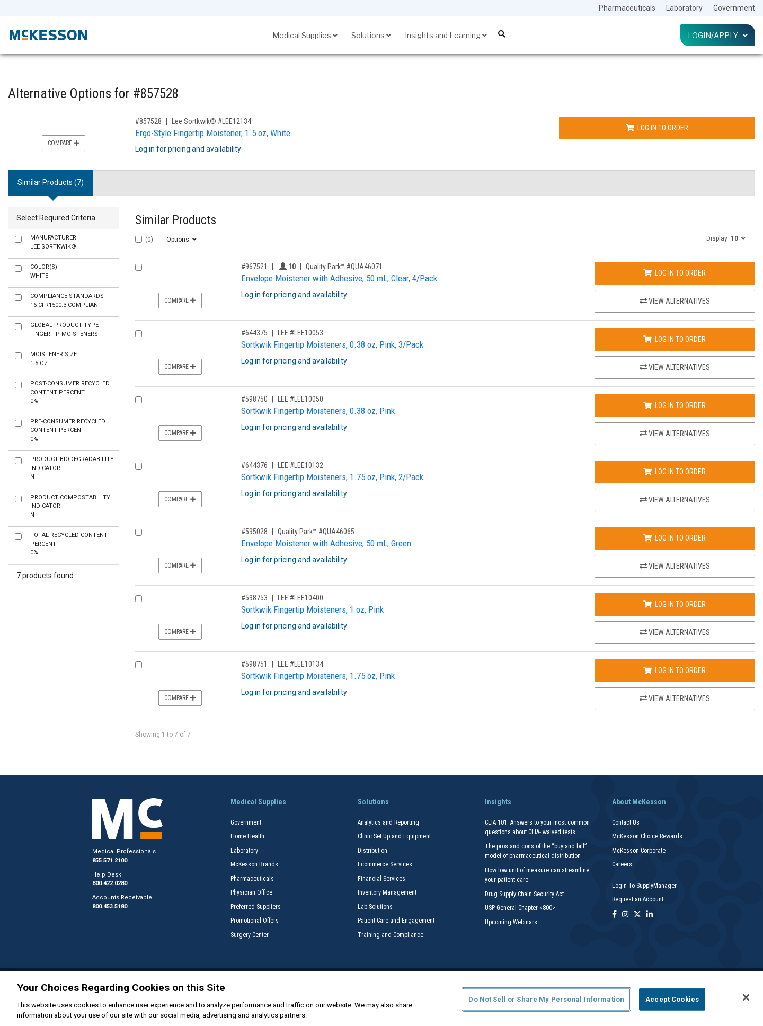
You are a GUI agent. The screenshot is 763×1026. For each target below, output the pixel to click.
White (43, 271)
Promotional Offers (254, 920)
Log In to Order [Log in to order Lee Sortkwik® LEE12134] (657, 127)
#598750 (254, 399)
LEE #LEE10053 (300, 333)
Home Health (247, 836)
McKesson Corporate (639, 850)
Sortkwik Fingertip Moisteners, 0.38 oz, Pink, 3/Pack (332, 344)
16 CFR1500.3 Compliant (67, 300)
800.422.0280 (109, 883)
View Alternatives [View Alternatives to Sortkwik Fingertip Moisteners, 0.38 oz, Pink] (675, 433)
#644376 (254, 465)
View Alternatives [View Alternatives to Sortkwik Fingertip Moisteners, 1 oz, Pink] (675, 632)
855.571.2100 (109, 860)
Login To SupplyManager (644, 885)
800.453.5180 (109, 906)
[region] (381, 998)
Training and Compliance (390, 935)
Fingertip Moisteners (64, 330)
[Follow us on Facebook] (614, 915)
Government (734, 8)
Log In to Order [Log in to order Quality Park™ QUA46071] (674, 273)
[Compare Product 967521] (138, 267)
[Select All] (138, 239)
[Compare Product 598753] (138, 598)
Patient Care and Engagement (396, 920)
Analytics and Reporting (388, 822)
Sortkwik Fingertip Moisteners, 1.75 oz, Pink (318, 675)
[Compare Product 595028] (138, 532)
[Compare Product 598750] (138, 399)
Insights (498, 802)
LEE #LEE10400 (300, 598)
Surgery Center (249, 935)
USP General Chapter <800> (520, 908)
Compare (63, 143)
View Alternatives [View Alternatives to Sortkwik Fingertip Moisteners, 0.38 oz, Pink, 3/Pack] (675, 367)
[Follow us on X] (637, 915)
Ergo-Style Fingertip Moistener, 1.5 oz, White (212, 133)
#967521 (254, 266)
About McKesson (639, 802)
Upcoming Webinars (511, 922)
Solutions (371, 35)
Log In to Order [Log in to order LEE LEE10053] (674, 339)
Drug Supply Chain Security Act (524, 894)
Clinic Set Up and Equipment (394, 836)
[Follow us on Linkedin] (649, 915)
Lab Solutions (375, 906)
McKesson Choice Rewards (647, 836)
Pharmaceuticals (627, 8)
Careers (622, 864)
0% (70, 392)
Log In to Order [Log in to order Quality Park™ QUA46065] (674, 538)
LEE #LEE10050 (300, 399)
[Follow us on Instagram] (625, 915)
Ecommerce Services (385, 864)
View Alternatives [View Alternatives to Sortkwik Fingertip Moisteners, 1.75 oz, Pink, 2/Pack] (675, 500)
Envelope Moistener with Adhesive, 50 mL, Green (326, 543)
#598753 (254, 598)
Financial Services (381, 878)
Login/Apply (718, 35)
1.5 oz (53, 359)
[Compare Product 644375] (138, 333)
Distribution (372, 850)
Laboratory (684, 8)
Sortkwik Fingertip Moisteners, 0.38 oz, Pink (318, 410)
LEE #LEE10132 (300, 465)
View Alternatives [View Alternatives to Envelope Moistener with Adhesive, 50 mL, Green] (675, 566)
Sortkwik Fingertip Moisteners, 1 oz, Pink (312, 609)
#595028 (254, 531)
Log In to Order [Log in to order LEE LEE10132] (674, 471)
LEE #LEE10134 (300, 664)
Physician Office (251, 892)
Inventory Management (387, 892)
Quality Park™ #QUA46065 (316, 531)
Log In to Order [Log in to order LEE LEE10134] (674, 670)
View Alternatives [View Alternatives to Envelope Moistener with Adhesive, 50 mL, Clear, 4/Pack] (675, 301)
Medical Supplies (305, 35)
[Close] (746, 997)
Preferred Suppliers (255, 906)
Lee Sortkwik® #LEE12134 (211, 121)
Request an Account (637, 899)
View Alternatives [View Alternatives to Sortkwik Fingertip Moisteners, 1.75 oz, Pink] (675, 698)
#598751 (254, 664)
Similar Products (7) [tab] (50, 182)
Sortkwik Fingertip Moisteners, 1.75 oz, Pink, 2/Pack (332, 477)
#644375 (254, 333)
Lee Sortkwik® (53, 242)
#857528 (148, 121)
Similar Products (175, 220)
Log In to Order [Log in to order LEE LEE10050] (674, 405)
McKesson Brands (254, 864)
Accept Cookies (672, 999)
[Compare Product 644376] (138, 466)
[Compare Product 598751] (138, 664)
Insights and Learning (446, 35)
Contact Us (626, 822)
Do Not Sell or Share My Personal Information (546, 999)
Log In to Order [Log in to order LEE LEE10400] (674, 604)
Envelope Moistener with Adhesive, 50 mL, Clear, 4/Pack (339, 278)
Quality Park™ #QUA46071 (344, 266)
